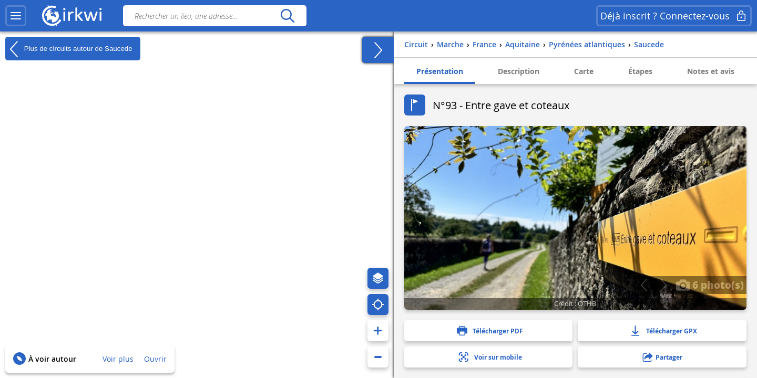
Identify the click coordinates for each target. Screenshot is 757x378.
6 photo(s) (710, 284)
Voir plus (118, 359)
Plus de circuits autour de (68, 48)
